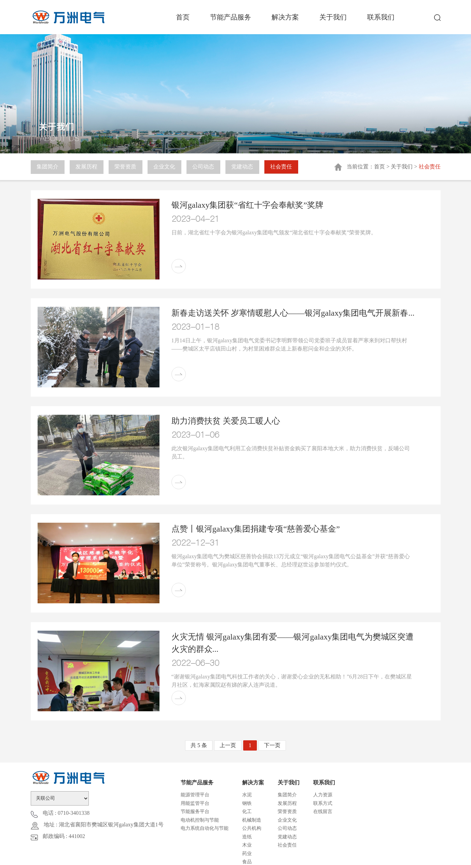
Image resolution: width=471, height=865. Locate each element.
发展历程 (87, 167)
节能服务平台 (195, 811)
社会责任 (283, 167)
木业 (247, 845)
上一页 (228, 745)
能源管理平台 (195, 794)
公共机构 (251, 828)
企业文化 (166, 167)
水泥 (247, 794)
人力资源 (322, 794)
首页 (183, 17)
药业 (247, 853)
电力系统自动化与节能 (204, 828)
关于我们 (333, 17)
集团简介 (48, 167)
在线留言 (322, 811)
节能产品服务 (230, 17)
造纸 (247, 836)
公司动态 (205, 167)
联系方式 (322, 803)
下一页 (272, 745)
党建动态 (244, 167)
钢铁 (247, 803)
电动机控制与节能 (200, 820)
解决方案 (285, 17)
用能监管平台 (195, 803)
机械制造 (251, 820)
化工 (247, 811)
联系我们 (380, 17)
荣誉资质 (126, 167)
